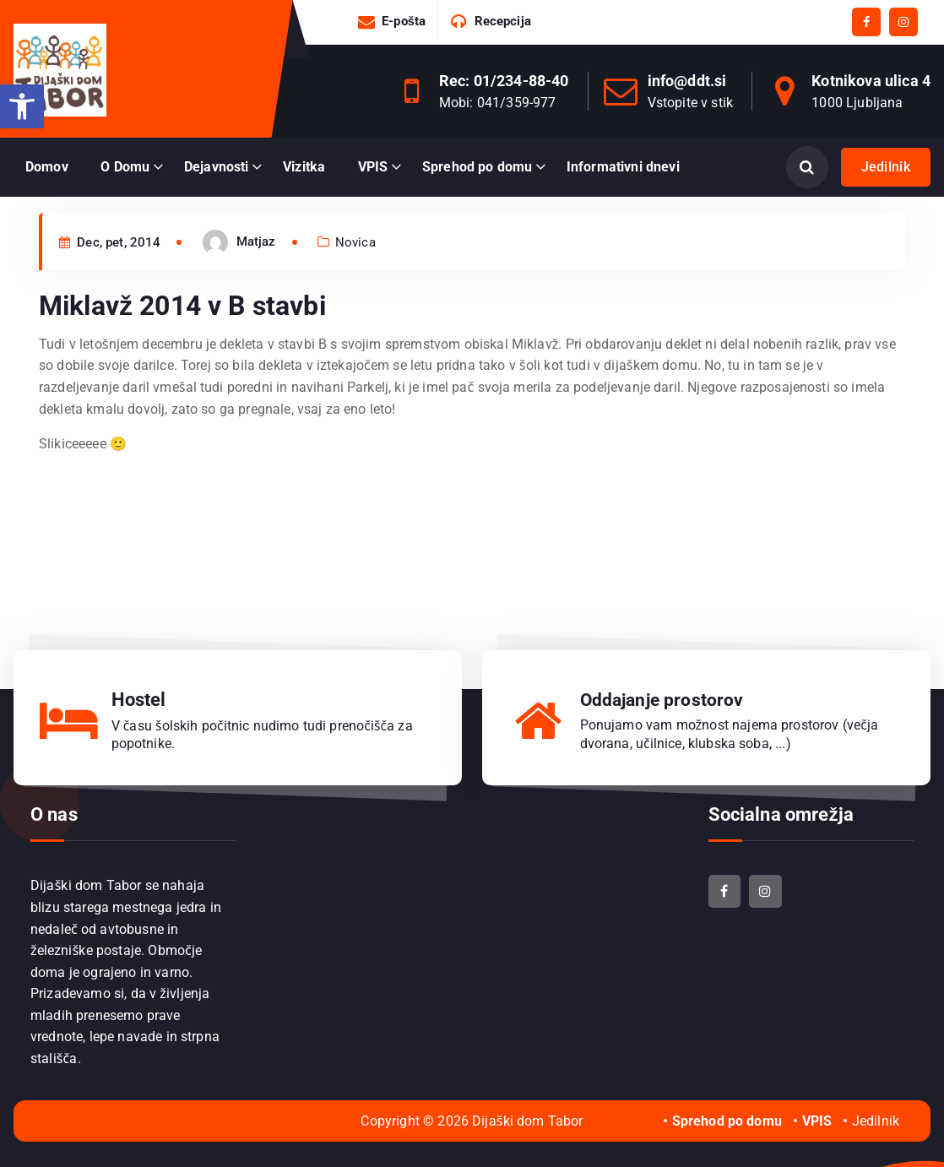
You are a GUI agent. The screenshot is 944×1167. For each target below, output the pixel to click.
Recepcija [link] (503, 21)
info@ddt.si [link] (687, 81)
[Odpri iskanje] (807, 167)
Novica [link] (355, 263)
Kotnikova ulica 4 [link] (870, 81)
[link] (22, 106)
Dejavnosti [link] (216, 167)
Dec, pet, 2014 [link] (110, 263)
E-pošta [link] (404, 21)
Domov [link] (46, 167)
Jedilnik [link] (885, 167)
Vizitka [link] (304, 167)
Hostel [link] (138, 698)
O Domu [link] (124, 167)
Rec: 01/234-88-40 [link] (504, 81)
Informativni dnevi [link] (623, 167)
